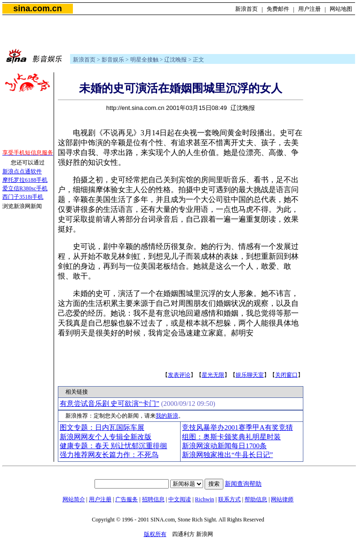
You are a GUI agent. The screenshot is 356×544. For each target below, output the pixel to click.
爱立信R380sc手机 (24, 188)
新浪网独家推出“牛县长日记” (227, 455)
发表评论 (179, 375)
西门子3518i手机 (22, 197)
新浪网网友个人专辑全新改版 (105, 437)
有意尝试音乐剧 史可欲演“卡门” (109, 403)
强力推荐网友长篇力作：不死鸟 (109, 455)
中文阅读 (179, 499)
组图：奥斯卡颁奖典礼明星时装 (231, 437)
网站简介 (74, 499)
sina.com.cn (37, 8)
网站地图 (341, 9)
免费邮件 (278, 9)
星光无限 (213, 375)
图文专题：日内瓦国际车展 (102, 427)
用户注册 (309, 9)
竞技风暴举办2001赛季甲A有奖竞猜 (237, 427)
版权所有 (155, 534)
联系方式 (229, 499)
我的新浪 (167, 415)
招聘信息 (153, 499)
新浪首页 (246, 9)
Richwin (204, 499)
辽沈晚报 (175, 59)
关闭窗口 (286, 375)
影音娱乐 (113, 59)
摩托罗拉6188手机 (24, 180)
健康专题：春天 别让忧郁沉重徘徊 (113, 446)
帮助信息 (256, 499)
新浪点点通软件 (22, 171)
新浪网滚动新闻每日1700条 (224, 446)
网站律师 (282, 499)
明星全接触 (144, 59)
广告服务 (126, 499)
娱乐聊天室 (250, 375)
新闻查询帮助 (243, 483)
